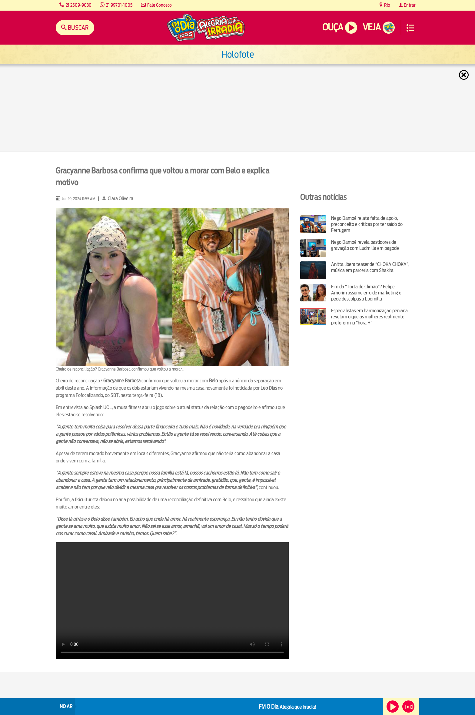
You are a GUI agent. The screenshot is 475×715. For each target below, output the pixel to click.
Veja (371, 27)
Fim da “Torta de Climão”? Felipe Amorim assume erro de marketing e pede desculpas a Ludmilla (366, 293)
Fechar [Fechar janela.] (464, 74)
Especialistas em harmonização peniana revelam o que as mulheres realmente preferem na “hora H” (369, 317)
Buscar (78, 27)
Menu (410, 28)
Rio (386, 5)
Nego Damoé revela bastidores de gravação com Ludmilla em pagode (365, 245)
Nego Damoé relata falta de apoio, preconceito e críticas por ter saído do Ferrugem (367, 224)
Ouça (332, 27)
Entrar (409, 5)
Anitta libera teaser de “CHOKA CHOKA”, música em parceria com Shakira (370, 267)
